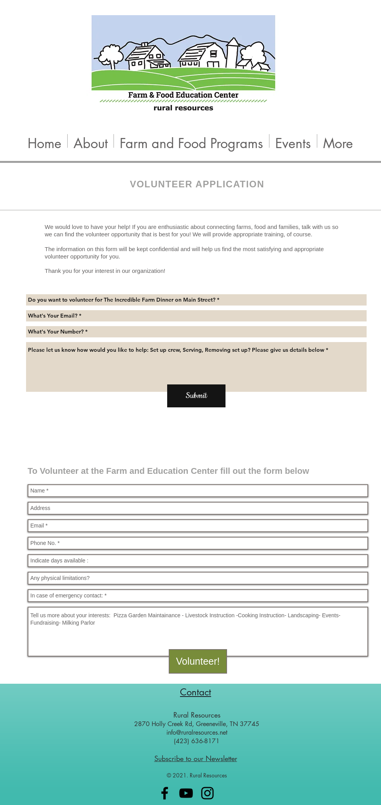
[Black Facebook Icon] (164, 793)
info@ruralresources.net (196, 732)
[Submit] (196, 395)
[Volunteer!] (198, 661)
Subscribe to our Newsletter (195, 758)
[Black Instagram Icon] (207, 793)
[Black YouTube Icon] (186, 793)
